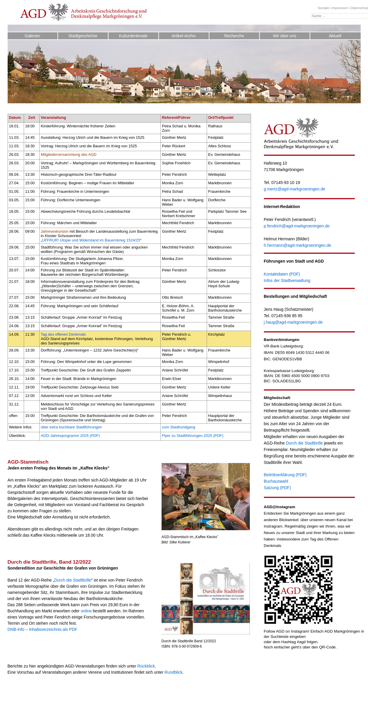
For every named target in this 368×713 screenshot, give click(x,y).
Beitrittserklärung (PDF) (285, 474)
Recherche (234, 35)
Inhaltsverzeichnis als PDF (53, 629)
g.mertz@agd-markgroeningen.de (294, 189)
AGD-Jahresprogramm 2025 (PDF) (70, 435)
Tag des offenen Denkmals (63, 334)
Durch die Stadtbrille (72, 580)
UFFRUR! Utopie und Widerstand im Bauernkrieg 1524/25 (91, 240)
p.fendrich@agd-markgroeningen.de (297, 226)
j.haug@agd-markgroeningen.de (293, 322)
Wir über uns (284, 35)
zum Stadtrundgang (178, 427)
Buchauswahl (276, 481)
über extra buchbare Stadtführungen (71, 427)
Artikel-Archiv (184, 35)
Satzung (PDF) (277, 487)
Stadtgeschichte (83, 35)
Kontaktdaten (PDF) (282, 274)
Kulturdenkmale (133, 35)
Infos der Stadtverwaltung (287, 280)
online (86, 611)
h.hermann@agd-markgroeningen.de (297, 245)
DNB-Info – (18, 629)
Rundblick (173, 672)
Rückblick (146, 666)
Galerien (32, 35)
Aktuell (335, 35)
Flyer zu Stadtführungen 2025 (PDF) (192, 435)
